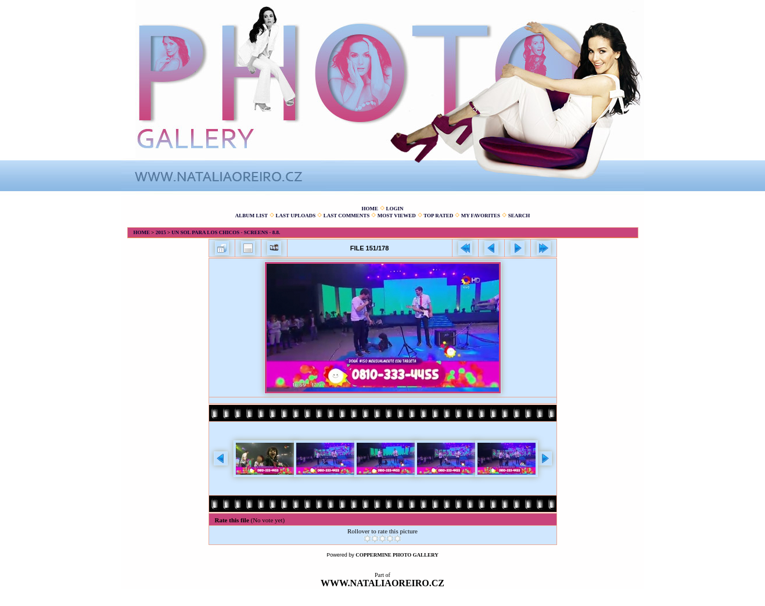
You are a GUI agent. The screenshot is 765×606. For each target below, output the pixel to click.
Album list (251, 215)
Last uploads (296, 215)
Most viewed (397, 215)
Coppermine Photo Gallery (397, 555)
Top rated (438, 215)
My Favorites (480, 215)
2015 (161, 232)
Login (394, 208)
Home (369, 208)
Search (519, 215)
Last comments (347, 215)
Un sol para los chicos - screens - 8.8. (225, 232)
